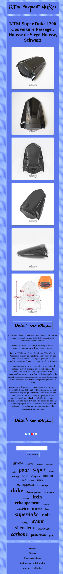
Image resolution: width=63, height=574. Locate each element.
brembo (40, 464)
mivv (29, 463)
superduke (27, 514)
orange (44, 485)
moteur (48, 476)
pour (24, 470)
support (46, 504)
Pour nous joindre (32, 558)
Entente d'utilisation (32, 568)
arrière (22, 508)
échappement (27, 484)
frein (37, 496)
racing (15, 476)
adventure (49, 465)
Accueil (32, 548)
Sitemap (33, 553)
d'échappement (28, 480)
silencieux (25, 527)
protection (38, 535)
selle (25, 476)
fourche (37, 508)
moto (25, 522)
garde (14, 472)
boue (51, 471)
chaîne (26, 498)
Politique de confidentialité (32, 563)
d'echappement (34, 492)
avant (38, 521)
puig (51, 535)
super (39, 469)
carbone (19, 534)
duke (17, 490)
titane (40, 480)
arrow (18, 463)
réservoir (49, 492)
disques (35, 476)
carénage (44, 528)
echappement (27, 502)
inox (47, 509)
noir (46, 514)
